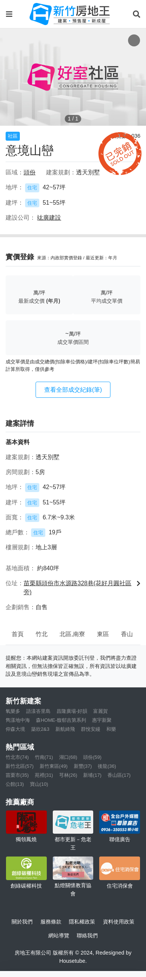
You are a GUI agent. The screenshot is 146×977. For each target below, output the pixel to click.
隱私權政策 (82, 922)
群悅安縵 (90, 729)
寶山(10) (39, 784)
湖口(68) (68, 757)
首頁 (18, 634)
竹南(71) (44, 757)
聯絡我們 (87, 935)
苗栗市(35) (17, 775)
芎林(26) (68, 775)
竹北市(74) (17, 757)
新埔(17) (92, 775)
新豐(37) (83, 766)
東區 (103, 634)
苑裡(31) (44, 775)
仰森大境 (15, 729)
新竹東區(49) (54, 766)
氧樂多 (13, 711)
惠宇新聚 (102, 720)
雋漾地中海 (18, 720)
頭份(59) (92, 757)
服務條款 (50, 922)
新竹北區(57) (20, 766)
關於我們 (22, 922)
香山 (127, 634)
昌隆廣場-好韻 (72, 711)
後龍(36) (107, 766)
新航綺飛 (65, 729)
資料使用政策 (118, 922)
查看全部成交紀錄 (73, 390)
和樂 (111, 729)
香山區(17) (119, 775)
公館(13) (15, 784)
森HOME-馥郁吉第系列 (61, 720)
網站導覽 (58, 935)
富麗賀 (100, 711)
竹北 (42, 634)
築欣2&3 (40, 729)
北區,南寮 (72, 634)
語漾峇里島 (38, 711)
